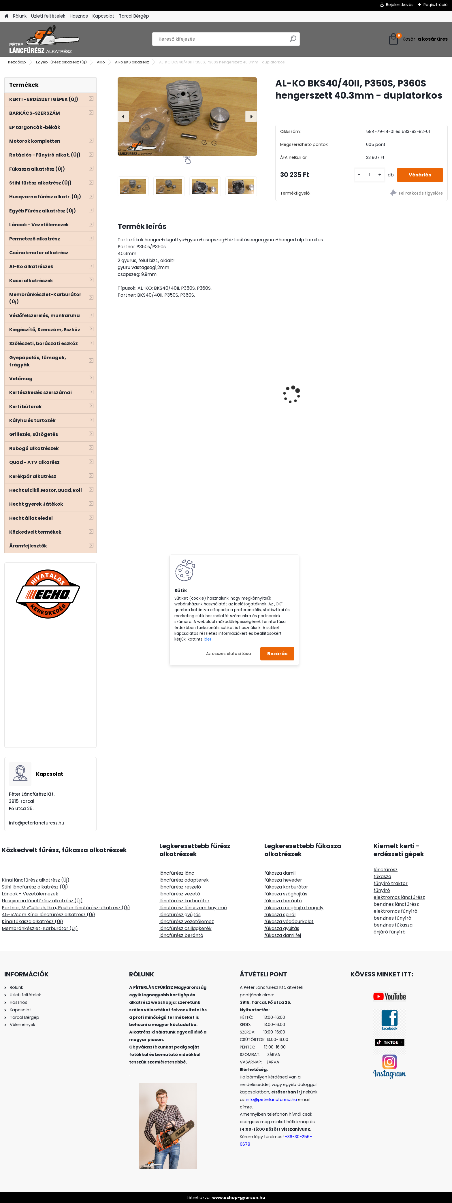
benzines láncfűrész (396, 904)
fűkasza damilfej (282, 935)
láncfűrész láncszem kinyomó (193, 907)
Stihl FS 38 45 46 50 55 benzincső (314, 404)
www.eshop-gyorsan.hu (238, 1197)
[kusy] (369, 175)
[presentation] (123, 116)
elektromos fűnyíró (395, 911)
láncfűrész (386, 869)
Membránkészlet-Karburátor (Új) (40, 928)
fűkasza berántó (283, 900)
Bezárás (277, 653)
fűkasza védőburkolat (289, 921)
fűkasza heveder (283, 880)
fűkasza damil (279, 873)
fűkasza (382, 876)
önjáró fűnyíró (390, 932)
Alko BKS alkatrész (132, 62)
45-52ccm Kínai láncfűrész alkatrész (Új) (48, 914)
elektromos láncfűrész (399, 897)
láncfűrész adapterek (184, 880)
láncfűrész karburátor (184, 900)
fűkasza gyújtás (281, 928)
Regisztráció (435, 4)
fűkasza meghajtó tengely (293, 907)
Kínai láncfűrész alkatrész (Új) (35, 880)
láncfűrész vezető (179, 894)
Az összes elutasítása (228, 653)
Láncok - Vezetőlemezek (30, 894)
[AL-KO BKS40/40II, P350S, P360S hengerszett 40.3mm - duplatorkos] (187, 116)
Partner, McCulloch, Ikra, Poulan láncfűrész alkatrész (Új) (66, 907)
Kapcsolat (103, 16)
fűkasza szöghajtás (285, 894)
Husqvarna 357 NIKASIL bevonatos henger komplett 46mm (236, 396)
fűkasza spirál (279, 914)
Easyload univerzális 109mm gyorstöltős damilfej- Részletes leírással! (407, 384)
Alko (101, 62)
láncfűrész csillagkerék (185, 928)
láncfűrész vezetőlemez (186, 921)
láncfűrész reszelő (180, 887)
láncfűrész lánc (176, 873)
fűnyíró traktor (391, 883)
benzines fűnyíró (392, 918)
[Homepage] (6, 16)
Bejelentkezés (399, 4)
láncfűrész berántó (181, 935)
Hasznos (79, 16)
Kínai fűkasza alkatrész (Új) (32, 921)
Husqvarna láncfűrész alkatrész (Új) (42, 900)
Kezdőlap (17, 62)
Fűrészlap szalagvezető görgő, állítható (156, 383)
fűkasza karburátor (286, 887)
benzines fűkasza (393, 925)
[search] (293, 41)
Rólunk (20, 16)
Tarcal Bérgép (134, 16)
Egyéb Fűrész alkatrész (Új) (61, 62)
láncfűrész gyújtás (180, 914)
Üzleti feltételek (48, 16)
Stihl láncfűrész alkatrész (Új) (35, 887)
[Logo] (44, 39)
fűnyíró (382, 890)
